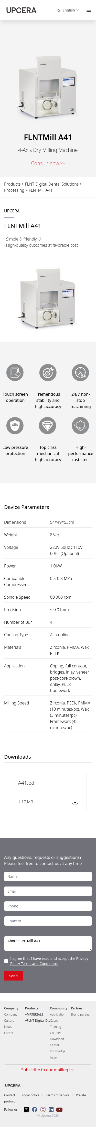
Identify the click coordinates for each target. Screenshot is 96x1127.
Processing (14, 190)
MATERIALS (35, 1014)
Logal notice (30, 1095)
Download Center (57, 1042)
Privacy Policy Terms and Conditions (49, 961)
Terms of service (57, 1095)
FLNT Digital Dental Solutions (52, 184)
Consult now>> (48, 163)
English (68, 10)
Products (12, 184)
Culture (9, 1020)
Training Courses (55, 1029)
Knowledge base (57, 1054)
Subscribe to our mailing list (48, 1070)
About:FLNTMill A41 (48, 943)
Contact (9, 1095)
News (8, 1026)
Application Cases (57, 1017)
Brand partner (81, 1014)
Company (10, 1014)
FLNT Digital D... (38, 1020)
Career (8, 1033)
